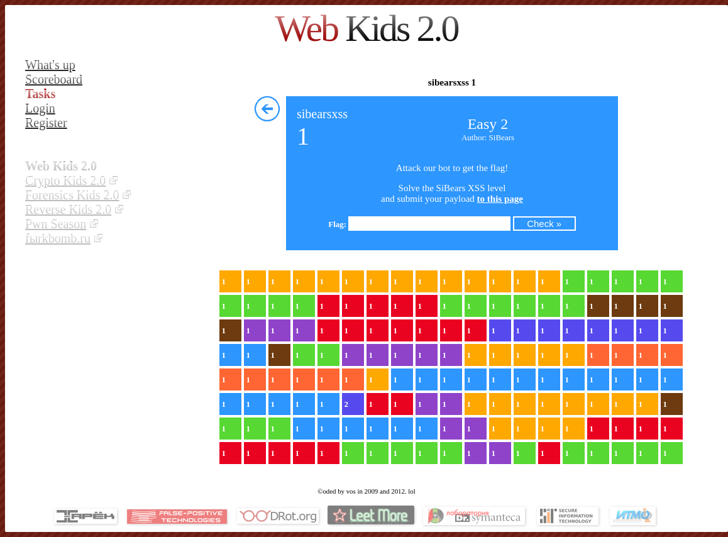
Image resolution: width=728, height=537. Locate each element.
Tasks (40, 94)
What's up (50, 65)
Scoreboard (53, 79)
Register (46, 123)
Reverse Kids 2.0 (68, 209)
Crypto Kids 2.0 (65, 180)
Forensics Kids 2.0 (72, 195)
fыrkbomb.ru (58, 238)
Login (40, 108)
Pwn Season (55, 224)
